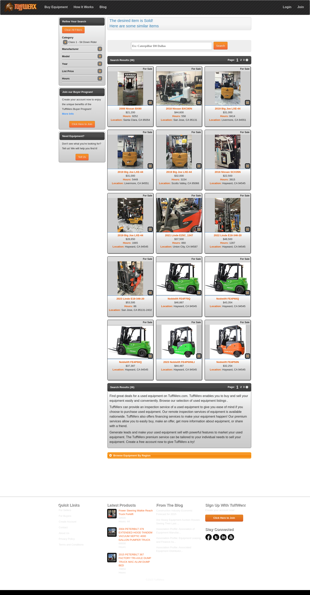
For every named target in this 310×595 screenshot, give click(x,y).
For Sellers (65, 510)
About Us (64, 533)
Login (287, 7)
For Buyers (65, 515)
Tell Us (82, 156)
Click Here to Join (82, 124)
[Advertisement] (82, 223)
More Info (68, 113)
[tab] (179, 455)
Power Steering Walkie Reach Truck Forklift (136, 512)
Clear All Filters (73, 29)
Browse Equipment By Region (131, 455)
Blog (103, 7)
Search (220, 45)
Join (300, 7)
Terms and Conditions (71, 544)
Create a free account (141, 442)
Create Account (67, 521)
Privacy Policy (67, 538)
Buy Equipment (56, 7)
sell (238, 396)
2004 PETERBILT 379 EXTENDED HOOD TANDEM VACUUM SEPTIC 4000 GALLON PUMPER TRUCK (135, 534)
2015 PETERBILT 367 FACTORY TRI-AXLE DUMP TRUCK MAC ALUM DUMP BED (135, 560)
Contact (63, 527)
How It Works (84, 7)
